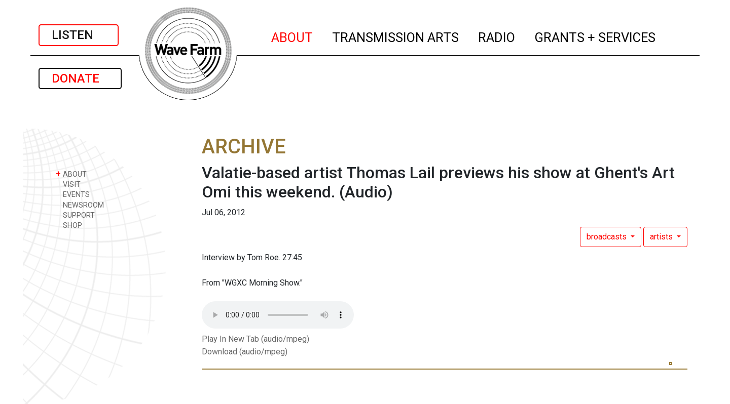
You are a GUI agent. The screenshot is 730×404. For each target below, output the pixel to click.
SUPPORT (75, 215)
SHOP (69, 225)
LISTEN (78, 35)
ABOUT (292, 36)
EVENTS (73, 194)
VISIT (68, 184)
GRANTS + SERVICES (595, 36)
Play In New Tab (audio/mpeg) (255, 339)
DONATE (80, 78)
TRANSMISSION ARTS (396, 36)
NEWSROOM (80, 205)
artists (662, 236)
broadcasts (608, 236)
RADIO (497, 36)
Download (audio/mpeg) (244, 351)
